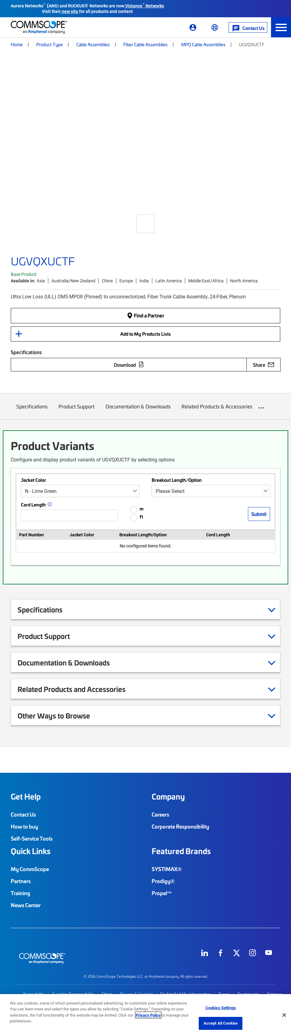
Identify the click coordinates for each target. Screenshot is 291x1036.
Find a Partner (145, 315)
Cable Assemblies (93, 44)
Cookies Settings (220, 1007)
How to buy (24, 826)
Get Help (26, 796)
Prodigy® (163, 881)
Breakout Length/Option (177, 479)
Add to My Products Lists (145, 334)
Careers (160, 814)
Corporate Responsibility (180, 826)
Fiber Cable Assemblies (145, 44)
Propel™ (162, 893)
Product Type (49, 44)
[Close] (284, 1015)
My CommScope (30, 869)
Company (168, 796)
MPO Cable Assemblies (203, 44)
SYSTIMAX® (167, 869)
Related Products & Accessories (217, 411)
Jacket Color (33, 479)
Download (129, 364)
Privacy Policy (148, 1015)
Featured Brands (181, 851)
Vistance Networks (144, 6)
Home (17, 44)
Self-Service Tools (32, 838)
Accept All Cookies (221, 1023)
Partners (21, 881)
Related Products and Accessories (79, 689)
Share (263, 364)
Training (20, 893)
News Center (26, 905)
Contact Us (23, 814)
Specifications (32, 411)
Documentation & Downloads (138, 411)
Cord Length (33, 504)
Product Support (76, 411)
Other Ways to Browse (62, 715)
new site (70, 11)
